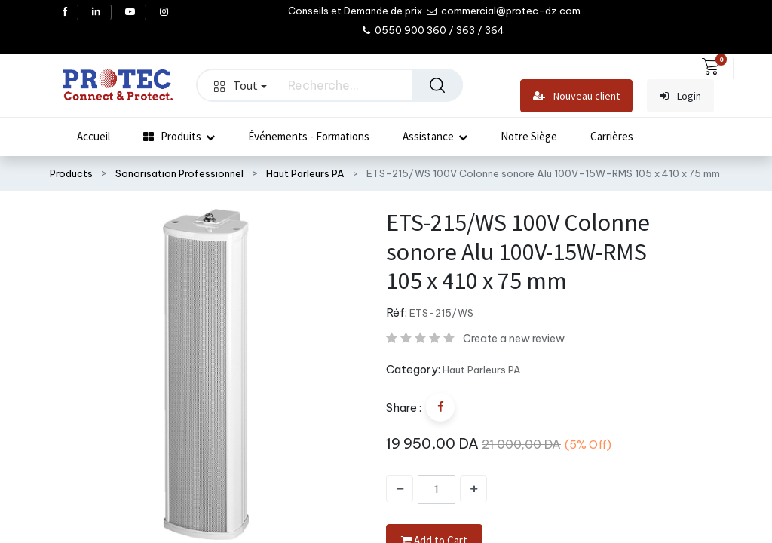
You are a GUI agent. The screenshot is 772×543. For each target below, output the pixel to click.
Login (680, 96)
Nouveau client (576, 96)
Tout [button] (240, 85)
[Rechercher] (437, 85)
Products (71, 173)
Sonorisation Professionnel (179, 173)
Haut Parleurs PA (305, 173)
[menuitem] (93, 136)
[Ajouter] (473, 488)
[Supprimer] (399, 488)
